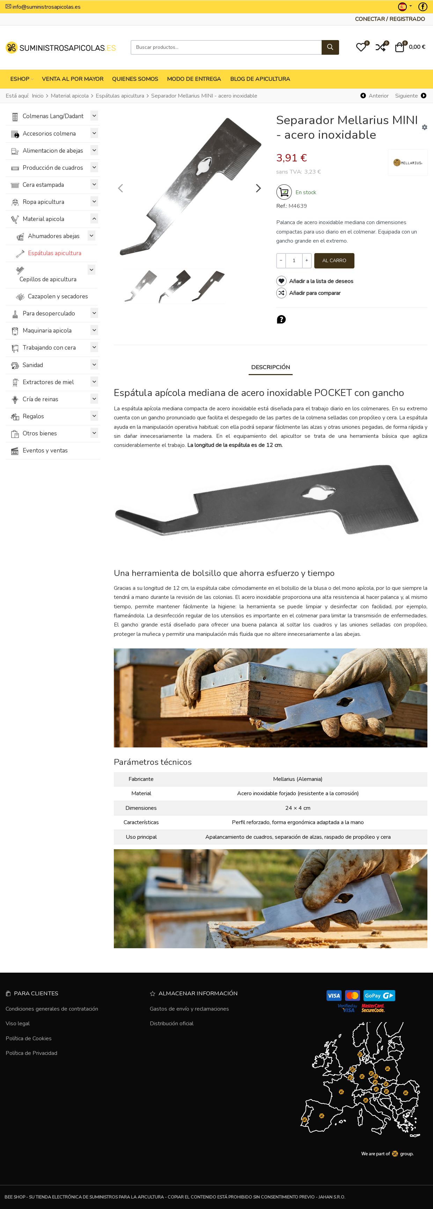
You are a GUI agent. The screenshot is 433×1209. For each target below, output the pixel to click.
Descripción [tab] (270, 367)
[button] (361, 47)
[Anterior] (374, 96)
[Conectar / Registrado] (390, 19)
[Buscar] (330, 47)
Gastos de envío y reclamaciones (189, 1009)
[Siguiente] (410, 96)
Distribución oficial (171, 1023)
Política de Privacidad (31, 1053)
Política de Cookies (29, 1038)
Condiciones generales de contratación (52, 1009)
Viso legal (18, 1023)
